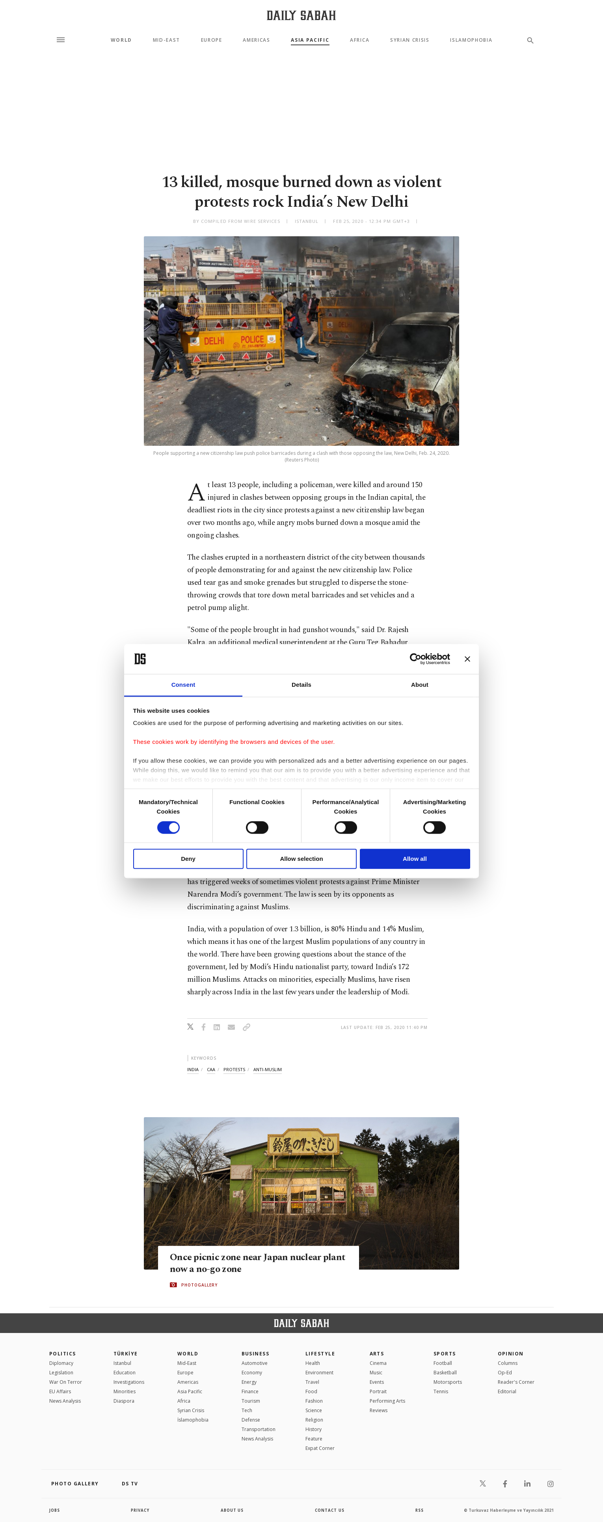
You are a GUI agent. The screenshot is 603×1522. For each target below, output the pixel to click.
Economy (252, 1372)
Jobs (55, 1510)
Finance (250, 1391)
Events (377, 1382)
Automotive (255, 1363)
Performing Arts (387, 1401)
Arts (377, 1353)
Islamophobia (471, 40)
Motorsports (448, 1382)
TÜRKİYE (126, 1353)
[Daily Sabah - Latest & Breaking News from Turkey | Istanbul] (301, 15)
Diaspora (124, 1401)
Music (376, 1372)
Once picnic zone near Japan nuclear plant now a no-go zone (247, 1263)
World (121, 40)
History (313, 1429)
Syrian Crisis (410, 40)
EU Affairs (60, 1391)
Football (443, 1363)
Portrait (378, 1391)
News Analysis (65, 1401)
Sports (445, 1353)
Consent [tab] (183, 685)
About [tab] (419, 685)
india (193, 1069)
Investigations (129, 1382)
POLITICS (62, 1353)
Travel (312, 1382)
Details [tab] (301, 685)
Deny (188, 859)
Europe (211, 40)
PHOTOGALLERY (199, 1285)
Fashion (314, 1401)
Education (125, 1372)
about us (232, 1510)
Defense (251, 1419)
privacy (140, 1510)
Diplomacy (61, 1363)
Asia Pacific (310, 40)
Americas (256, 40)
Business (256, 1353)
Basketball (445, 1372)
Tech (247, 1410)
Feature (313, 1438)
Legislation (61, 1372)
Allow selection (301, 859)
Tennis (441, 1391)
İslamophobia (192, 1419)
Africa (359, 40)
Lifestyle (320, 1353)
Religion (314, 1419)
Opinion (511, 1353)
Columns (507, 1363)
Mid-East (166, 40)
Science (313, 1410)
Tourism (251, 1401)
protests (234, 1069)
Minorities (125, 1391)
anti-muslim (267, 1069)
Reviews (378, 1410)
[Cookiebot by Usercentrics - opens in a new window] (415, 659)
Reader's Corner (516, 1382)
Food (311, 1391)
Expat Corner (320, 1448)
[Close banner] (467, 659)
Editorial (507, 1391)
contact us (330, 1510)
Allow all (415, 859)
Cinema (378, 1363)
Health (312, 1363)
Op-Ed (505, 1372)
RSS (419, 1510)
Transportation (258, 1429)
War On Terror (65, 1382)
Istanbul (122, 1363)
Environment (319, 1372)
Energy (249, 1382)
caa (211, 1069)
